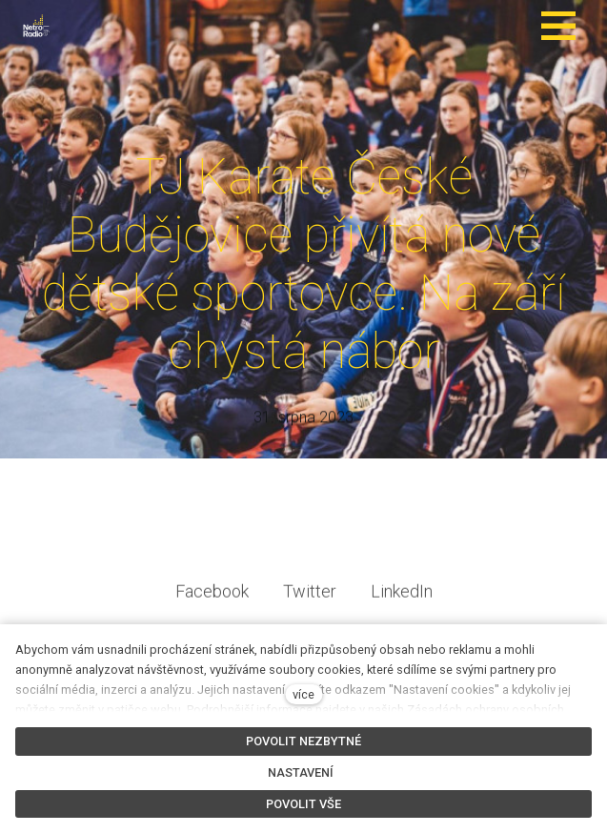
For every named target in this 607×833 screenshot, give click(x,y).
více (303, 694)
